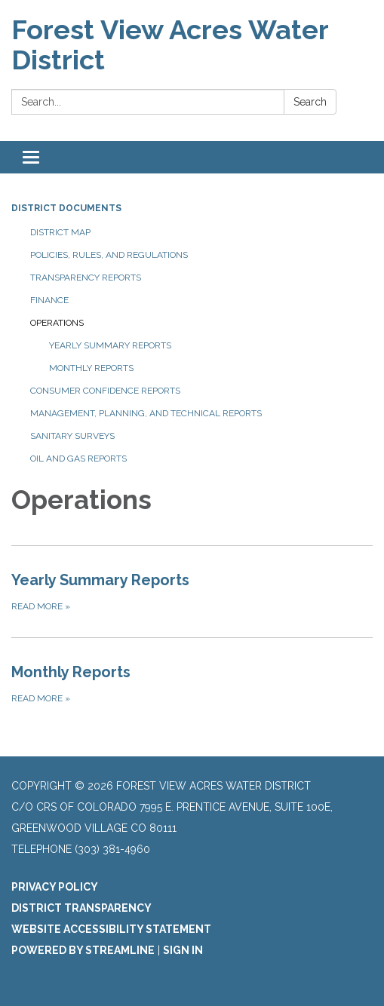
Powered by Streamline (83, 950)
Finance (49, 300)
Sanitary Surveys (72, 436)
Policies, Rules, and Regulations (109, 255)
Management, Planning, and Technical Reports (146, 413)
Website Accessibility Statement (111, 929)
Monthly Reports (91, 368)
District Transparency (81, 908)
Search (310, 102)
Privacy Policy (54, 887)
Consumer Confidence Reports (105, 390)
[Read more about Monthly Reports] (192, 683)
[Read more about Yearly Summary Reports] (192, 591)
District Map (60, 232)
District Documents (66, 208)
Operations (57, 322)
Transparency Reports (85, 277)
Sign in (183, 950)
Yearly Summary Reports (110, 345)
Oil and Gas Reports (78, 458)
